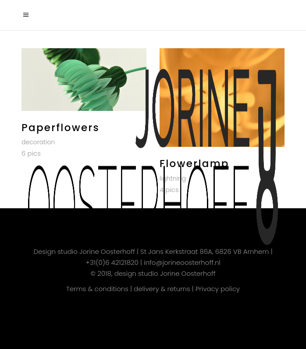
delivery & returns (162, 288)
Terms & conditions (97, 288)
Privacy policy (218, 288)
